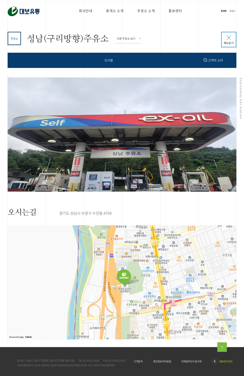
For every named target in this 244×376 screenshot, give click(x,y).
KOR (223, 11)
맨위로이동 (222, 347)
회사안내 (85, 10)
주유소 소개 (146, 10)
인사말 (108, 60)
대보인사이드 (222, 361)
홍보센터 (175, 10)
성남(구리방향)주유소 (68, 39)
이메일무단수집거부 (191, 361)
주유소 (14, 38)
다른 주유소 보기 (126, 38)
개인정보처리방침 (162, 361)
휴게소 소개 (115, 10)
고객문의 (138, 361)
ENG (232, 11)
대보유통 (29, 12)
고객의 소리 (213, 60)
